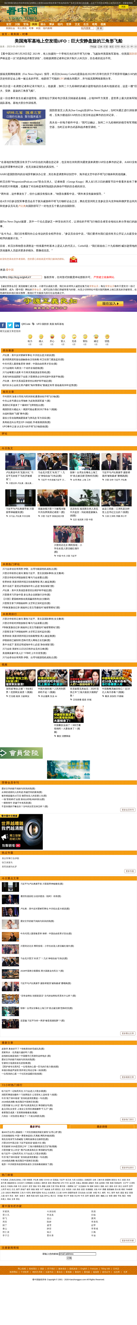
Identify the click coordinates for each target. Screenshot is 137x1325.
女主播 (89, 1193)
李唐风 (94, 1221)
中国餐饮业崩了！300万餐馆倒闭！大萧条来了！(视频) (67, 728)
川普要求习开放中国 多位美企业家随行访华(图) (26, 594)
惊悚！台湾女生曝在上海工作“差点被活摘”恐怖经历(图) (46, 1008)
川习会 (12, 516)
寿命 (9, 1199)
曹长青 (50, 1235)
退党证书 (106, 1272)
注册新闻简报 (10, 1247)
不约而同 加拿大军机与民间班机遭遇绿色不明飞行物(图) (30, 396)
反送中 (25, 1186)
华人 (99, 1193)
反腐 (48, 1186)
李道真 (50, 1215)
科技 (38, 28)
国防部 (45, 324)
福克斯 (81, 519)
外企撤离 (45, 696)
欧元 (9, 1189)
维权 (123, 1189)
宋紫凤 (6, 1211)
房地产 (23, 1189)
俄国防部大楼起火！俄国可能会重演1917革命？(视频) (29, 409)
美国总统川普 (58, 516)
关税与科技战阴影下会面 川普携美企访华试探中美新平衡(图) (33, 376)
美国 (34, 24)
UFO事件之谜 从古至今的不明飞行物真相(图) (25, 426)
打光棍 (12, 696)
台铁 (94, 1180)
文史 (77, 24)
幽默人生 (104, 1196)
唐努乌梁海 (36, 1193)
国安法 (114, 1180)
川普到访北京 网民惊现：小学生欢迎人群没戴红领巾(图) (68, 548)
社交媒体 (82, 1186)
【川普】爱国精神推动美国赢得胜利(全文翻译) (26, 599)
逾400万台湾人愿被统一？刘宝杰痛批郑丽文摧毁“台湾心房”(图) (32, 1132)
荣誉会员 (93, 286)
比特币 (125, 1186)
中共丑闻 (26, 516)
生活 (86, 24)
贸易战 (55, 1180)
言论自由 (82, 1193)
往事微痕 (29, 1183)
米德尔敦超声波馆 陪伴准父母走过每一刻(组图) (24, 1070)
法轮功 (8, 1193)
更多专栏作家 (128, 1240)
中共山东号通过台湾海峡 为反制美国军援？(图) (26, 401)
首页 (8, 24)
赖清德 (85, 1183)
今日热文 (7, 448)
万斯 (107, 1183)
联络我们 (33, 1269)
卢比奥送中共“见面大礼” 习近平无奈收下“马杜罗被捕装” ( (19, 476)
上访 (3, 1193)
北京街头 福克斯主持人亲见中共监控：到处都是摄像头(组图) (84, 512)
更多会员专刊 (128, 810)
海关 (118, 1193)
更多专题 (130, 871)
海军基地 (59, 324)
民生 (12, 1196)
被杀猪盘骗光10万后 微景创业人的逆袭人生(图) (24, 795)
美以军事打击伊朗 (10, 858)
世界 (68, 24)
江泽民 (113, 516)
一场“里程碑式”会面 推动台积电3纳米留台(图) (23, 799)
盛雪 (49, 1225)
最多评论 (35, 1126)
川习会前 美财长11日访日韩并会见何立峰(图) (25, 649)
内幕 (15, 1186)
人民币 (3, 1189)
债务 (111, 1186)
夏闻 (93, 1218)
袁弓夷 (3, 1183)
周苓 (5, 1221)
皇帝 (87, 1196)
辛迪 (93, 1235)
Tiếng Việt (105, 1269)
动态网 (117, 1272)
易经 (98, 1196)
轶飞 (5, 1218)
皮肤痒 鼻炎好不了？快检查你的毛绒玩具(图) (23, 1049)
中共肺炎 (4, 1180)
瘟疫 (84, 699)
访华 (112, 480)
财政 (33, 1189)
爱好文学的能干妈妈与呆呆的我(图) (18, 788)
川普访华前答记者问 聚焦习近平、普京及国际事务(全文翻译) (33, 573)
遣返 (122, 1193)
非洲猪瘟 (89, 1189)
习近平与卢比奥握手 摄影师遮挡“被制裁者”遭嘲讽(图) (45, 983)
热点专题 (7, 852)
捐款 (42, 1269)
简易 (93, 1211)
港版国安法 (11, 1183)
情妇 (35, 1186)
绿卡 (7, 1196)
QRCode (25, 324)
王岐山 (78, 1183)
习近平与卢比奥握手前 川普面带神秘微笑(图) (41, 884)
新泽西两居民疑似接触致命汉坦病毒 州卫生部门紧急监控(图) (33, 359)
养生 (18, 1199)
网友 (80, 480)
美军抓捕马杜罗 (9, 866)
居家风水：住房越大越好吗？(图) (17, 1052)
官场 (25, 24)
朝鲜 (92, 1186)
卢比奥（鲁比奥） (25, 483)
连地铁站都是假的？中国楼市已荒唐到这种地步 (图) (26, 1056)
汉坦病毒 (77, 699)
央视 (95, 1193)
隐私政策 (74, 1269)
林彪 (72, 1196)
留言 (112, 46)
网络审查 (15, 1193)
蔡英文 (58, 1189)
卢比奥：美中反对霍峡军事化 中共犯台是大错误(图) (28, 355)
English (84, 1269)
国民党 (44, 1183)
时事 (31, 28)
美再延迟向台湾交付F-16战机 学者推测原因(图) (26, 422)
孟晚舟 (91, 1183)
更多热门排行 (128, 1119)
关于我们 (51, 1269)
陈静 (49, 1221)
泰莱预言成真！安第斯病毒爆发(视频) (19, 1112)
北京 (75, 519)
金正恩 (72, 1183)
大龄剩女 (25, 696)
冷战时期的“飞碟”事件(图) (15, 413)
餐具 (107, 696)
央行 (107, 1186)
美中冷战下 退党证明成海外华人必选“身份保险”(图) (28, 586)
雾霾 (104, 1189)
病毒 (41, 1180)
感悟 (115, 1196)
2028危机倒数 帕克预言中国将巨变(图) (20, 1102)
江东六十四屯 (25, 1193)
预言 (124, 1196)
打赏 (106, 46)
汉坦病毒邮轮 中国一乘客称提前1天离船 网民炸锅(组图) (28, 1135)
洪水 (128, 1180)
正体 (100, 46)
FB (88, 1186)
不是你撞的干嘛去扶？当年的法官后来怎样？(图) (25, 806)
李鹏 (118, 516)
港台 (43, 24)
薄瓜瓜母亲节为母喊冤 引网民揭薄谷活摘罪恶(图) (25, 1139)
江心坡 (59, 1193)
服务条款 (62, 1269)
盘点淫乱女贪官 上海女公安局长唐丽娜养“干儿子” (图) (27, 1109)
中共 (63, 556)
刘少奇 (77, 1196)
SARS (64, 1193)
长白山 (44, 1193)
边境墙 (102, 1183)
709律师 (129, 1189)
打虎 (52, 1186)
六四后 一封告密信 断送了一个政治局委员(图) (23, 1116)
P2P (100, 1189)
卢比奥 (22, 206)
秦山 (5, 1228)
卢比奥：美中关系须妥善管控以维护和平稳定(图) (27, 381)
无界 (125, 1272)
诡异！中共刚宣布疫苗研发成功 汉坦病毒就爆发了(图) (27, 1164)
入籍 (3, 1196)
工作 (89, 480)
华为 (39, 1186)
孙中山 (47, 1196)
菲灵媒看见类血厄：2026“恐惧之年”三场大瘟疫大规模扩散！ (84, 692)
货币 (131, 1186)
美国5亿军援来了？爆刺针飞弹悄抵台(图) (23, 405)
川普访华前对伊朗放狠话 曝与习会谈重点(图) (25, 577)
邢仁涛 (6, 1232)
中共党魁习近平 (54, 480)
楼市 (28, 1189)
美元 (120, 1186)
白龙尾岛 (51, 1193)
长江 (119, 1180)
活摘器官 (88, 1180)
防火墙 (118, 1189)
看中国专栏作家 (12, 1206)
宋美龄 (60, 1196)
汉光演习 (21, 1183)
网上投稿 (22, 1269)
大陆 (17, 24)
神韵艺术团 (37, 1272)
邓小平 (124, 516)
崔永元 (3, 1186)
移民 (104, 1193)
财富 (37, 1189)
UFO (61, 78)
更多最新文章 (128, 1077)
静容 (49, 1228)
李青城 (94, 1228)
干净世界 (25, 1272)
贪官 (30, 1186)
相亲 (18, 696)
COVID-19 (48, 1180)
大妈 (74, 1189)
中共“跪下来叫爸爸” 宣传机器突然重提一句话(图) (25, 1098)
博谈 (51, 24)
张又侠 (68, 1180)
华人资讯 (22, 28)
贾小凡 (6, 1215)
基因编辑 (110, 1189)
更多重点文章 (128, 1033)
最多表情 (102, 1126)
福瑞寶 (96, 1272)
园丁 (5, 1225)
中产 (42, 1189)
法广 (76, 1186)
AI (56, 696)
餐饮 (59, 736)
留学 (113, 1193)
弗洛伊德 (56, 1183)
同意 (124, 7)
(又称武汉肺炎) (15, 1180)
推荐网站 (14, 1272)
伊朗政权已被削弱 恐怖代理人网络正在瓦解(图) (26, 640)
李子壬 (6, 1235)
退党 (50, 1183)
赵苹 (93, 1225)
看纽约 (78, 1272)
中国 (91, 519)
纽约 (60, 24)
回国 (131, 1193)
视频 (103, 24)
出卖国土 (80, 1180)
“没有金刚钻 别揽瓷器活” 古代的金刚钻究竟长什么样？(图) (48, 995)
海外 (17, 1196)
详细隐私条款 (39, 7)
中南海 (10, 1186)
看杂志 (60, 1272)
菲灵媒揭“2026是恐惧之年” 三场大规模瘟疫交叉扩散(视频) (29, 1146)
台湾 (75, 480)
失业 (52, 696)
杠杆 (116, 1186)
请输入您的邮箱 (50, 1254)
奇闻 (94, 24)
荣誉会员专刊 (10, 782)
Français (94, 1269)
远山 (49, 1218)
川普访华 (13, 483)
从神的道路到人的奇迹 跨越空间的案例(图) (22, 792)
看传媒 (87, 1272)
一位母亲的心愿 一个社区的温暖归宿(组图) (22, 1074)
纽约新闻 (47, 28)
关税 (96, 1183)
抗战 (41, 1196)
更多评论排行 (128, 1167)
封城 (89, 699)
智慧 (111, 1196)
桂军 (37, 1196)
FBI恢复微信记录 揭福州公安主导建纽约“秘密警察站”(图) (31, 607)
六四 (107, 516)
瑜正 (49, 1232)
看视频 (69, 1272)
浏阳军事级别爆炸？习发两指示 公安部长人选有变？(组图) (29, 1094)
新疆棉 (108, 1180)
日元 (13, 1189)
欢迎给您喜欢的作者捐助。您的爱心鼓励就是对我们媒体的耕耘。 (33, 259)
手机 (119, 1196)
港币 (18, 1189)
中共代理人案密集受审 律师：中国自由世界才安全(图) (29, 364)
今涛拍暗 (51, 1211)
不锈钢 (120, 696)
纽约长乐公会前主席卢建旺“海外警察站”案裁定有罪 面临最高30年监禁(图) (39, 385)
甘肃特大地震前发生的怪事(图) (16, 1063)
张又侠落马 (7, 862)
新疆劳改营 (72, 1193)
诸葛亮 (92, 1196)
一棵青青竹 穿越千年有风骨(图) (16, 803)
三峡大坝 (100, 1180)
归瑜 (93, 1215)
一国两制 (69, 1186)
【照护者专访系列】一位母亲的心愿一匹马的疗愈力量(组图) (30, 1066)
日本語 (116, 1269)
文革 (13, 1199)
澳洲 (28, 1196)
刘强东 (69, 1189)
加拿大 (97, 1186)
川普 (64, 480)
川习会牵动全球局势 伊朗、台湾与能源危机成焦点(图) (29, 569)
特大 (123, 46)
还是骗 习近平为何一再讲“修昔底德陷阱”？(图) (42, 1020)
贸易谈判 (118, 1183)
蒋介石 (53, 1196)
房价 (78, 1189)
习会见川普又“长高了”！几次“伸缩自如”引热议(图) (44, 958)
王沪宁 (126, 1183)
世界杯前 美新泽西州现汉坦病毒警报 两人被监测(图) (29, 582)
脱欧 (102, 1186)
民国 (33, 1196)
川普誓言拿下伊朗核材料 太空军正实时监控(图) (26, 603)
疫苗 (124, 1180)
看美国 (15, 34)
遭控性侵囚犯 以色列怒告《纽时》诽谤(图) (40, 896)
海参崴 (47, 1189)
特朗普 (29, 1180)
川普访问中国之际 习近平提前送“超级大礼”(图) (24, 1143)
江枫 (93, 1232)
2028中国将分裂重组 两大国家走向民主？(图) (42, 971)
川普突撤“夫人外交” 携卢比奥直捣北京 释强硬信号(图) (27, 1105)
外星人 (3, 1199)
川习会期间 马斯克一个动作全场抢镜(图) (22, 368)
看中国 (23, 13)
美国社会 (10, 28)
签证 (126, 1193)
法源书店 (49, 1272)
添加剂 (113, 696)
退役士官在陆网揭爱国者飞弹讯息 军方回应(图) (26, 418)
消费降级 (66, 736)
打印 (117, 46)
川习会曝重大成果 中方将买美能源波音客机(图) (26, 372)
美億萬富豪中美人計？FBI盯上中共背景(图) (24, 653)
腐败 (44, 1186)
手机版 (93, 46)
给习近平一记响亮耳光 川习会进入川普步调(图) (24, 1091)
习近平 (44, 480)
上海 (84, 480)
